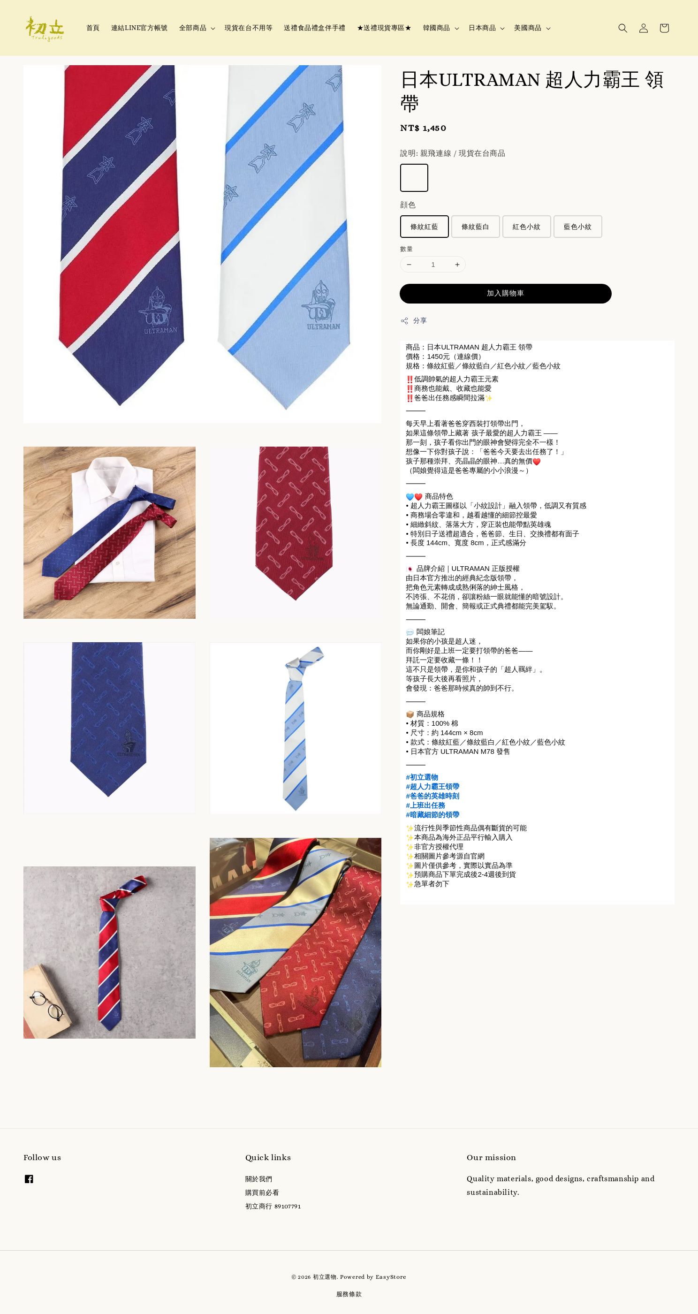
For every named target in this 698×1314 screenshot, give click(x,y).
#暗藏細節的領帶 (432, 815)
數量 (406, 248)
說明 (452, 153)
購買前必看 (262, 1192)
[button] (623, 28)
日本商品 (482, 27)
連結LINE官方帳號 (139, 27)
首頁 (93, 27)
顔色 (408, 204)
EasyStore (391, 1276)
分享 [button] (413, 321)
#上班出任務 (425, 805)
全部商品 (192, 27)
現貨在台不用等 (249, 27)
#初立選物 (422, 777)
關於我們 (259, 1179)
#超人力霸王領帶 (432, 786)
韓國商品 (436, 27)
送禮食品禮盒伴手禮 (314, 27)
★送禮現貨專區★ (384, 27)
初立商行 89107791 (273, 1206)
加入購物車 (505, 293)
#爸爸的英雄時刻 (432, 796)
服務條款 (349, 1294)
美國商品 (527, 27)
